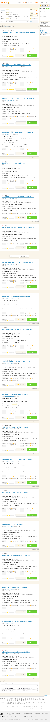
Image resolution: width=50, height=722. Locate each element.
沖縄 (25, 700)
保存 (47, 8)
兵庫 (31, 698)
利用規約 (13, 713)
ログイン (47, 2)
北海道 (43, 698)
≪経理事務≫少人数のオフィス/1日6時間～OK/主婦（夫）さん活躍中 (18, 32)
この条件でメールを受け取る (33, 21)
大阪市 (34, 702)
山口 (39, 699)
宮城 (11, 699)
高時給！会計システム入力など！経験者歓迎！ (13, 524)
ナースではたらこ (30, 716)
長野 (21, 699)
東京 (7, 698)
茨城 (16, 698)
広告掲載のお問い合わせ (45, 713)
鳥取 (35, 699)
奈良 (37, 698)
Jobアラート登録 (33, 18)
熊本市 (24, 703)
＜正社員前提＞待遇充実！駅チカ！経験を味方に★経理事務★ (17, 621)
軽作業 (33, 706)
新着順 (5, 26)
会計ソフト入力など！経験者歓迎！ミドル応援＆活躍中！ (16, 652)
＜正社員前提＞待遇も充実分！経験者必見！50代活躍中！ (16, 427)
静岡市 (29, 702)
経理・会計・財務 (16, 705)
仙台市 (8, 703)
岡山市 (15, 703)
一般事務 (8, 705)
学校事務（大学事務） (35, 705)
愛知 (21, 698)
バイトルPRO (25, 716)
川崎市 (13, 702)
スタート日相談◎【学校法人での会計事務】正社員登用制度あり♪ (18, 197)
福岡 (11, 700)
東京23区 (8, 702)
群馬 (19, 698)
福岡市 (18, 703)
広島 (31, 699)
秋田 (13, 699)
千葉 (12, 698)
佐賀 (13, 700)
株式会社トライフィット (9, 134)
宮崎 (21, 700)
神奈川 (10, 698)
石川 (27, 699)
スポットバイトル (13, 716)
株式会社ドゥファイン (8, 66)
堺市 (36, 702)
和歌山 (40, 698)
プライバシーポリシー (19, 713)
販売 (42, 705)
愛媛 (7, 700)
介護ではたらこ (37, 716)
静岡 (27, 698)
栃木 (17, 698)
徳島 (43, 699)
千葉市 (19, 702)
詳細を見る (31, 55)
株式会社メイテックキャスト (10, 264)
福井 (29, 699)
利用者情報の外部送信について (28, 713)
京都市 (41, 702)
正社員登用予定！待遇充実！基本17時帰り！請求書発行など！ (17, 459)
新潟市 (10, 703)
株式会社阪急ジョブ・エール (10, 100)
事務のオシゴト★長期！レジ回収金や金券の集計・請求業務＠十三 (18, 98)
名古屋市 (26, 702)
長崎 (15, 700)
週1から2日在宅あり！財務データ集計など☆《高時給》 (15, 492)
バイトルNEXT (19, 716)
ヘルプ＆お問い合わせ (37, 713)
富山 (25, 699)
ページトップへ (47, 695)
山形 (15, 699)
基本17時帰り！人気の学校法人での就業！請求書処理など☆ (16, 394)
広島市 (13, 703)
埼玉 (14, 698)
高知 (9, 700)
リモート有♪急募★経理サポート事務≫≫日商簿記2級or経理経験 (17, 262)
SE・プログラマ (9, 706)
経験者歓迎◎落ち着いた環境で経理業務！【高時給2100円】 (16, 65)
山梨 (19, 699)
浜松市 (31, 702)
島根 (37, 699)
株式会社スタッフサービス (9, 298)
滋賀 (35, 698)
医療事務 (24, 706)
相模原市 (16, 702)
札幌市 (44, 702)
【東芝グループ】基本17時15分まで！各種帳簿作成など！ (16, 587)
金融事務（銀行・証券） (28, 705)
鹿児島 (23, 700)
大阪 (29, 698)
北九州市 (21, 703)
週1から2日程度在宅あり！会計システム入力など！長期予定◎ (17, 329)
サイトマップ (8, 713)
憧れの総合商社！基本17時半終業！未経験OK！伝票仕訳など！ (17, 296)
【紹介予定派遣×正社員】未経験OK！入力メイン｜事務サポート (17, 132)
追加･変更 (7, 9)
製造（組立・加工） (37, 706)
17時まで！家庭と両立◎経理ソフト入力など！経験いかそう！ (17, 555)
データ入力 (11, 705)
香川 (41, 699)
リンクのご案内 (9, 714)
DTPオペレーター (19, 706)
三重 (25, 698)
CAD (44, 705)
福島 (17, 699)
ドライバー (42, 706)
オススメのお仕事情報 (44, 31)
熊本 (17, 700)
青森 (7, 699)
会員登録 (42, 2)
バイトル (8, 716)
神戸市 (39, 702)
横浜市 (11, 702)
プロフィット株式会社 (8, 164)
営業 (40, 705)
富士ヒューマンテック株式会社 (10, 198)
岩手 (9, 699)
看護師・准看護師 (28, 706)
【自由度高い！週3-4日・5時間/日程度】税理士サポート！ (16, 163)
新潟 (23, 699)
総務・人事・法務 (21, 705)
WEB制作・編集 (14, 706)
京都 (33, 698)
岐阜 (23, 698)
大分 (19, 700)
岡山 (33, 699)
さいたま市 (22, 702)
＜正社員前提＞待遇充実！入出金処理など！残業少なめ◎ (16, 361)
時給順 (8, 26)
